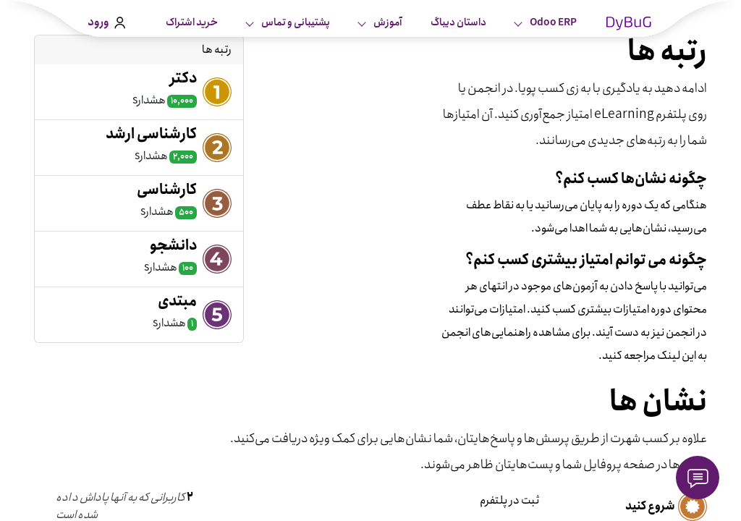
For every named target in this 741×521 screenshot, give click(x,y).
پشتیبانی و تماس (295, 22)
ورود (106, 22)
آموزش (387, 22)
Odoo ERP (552, 22)
